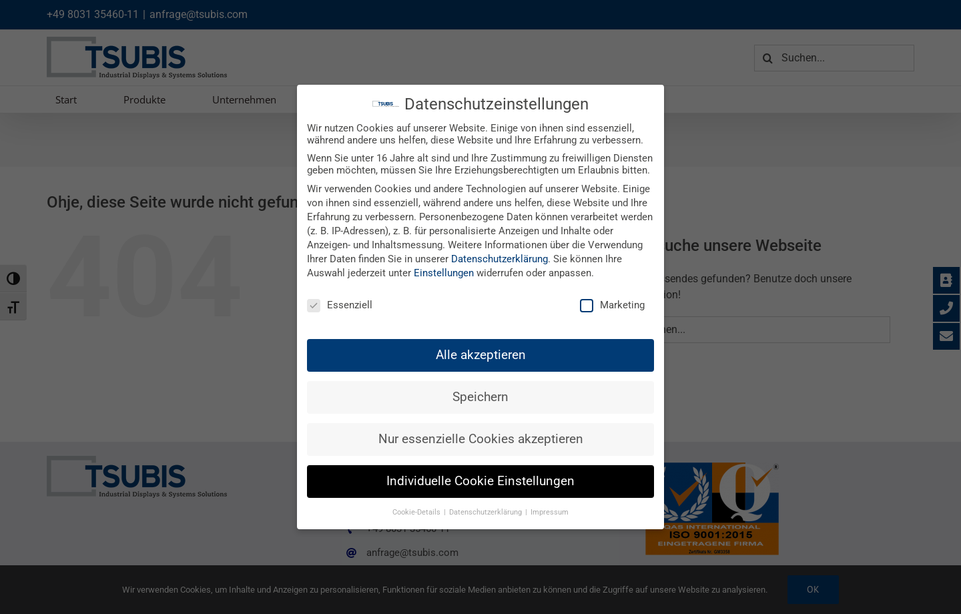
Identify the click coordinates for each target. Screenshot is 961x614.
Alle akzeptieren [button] (481, 354)
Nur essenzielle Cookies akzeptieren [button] (480, 439)
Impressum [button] (550, 512)
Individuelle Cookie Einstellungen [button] (480, 481)
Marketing (612, 305)
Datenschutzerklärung (499, 259)
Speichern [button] (480, 397)
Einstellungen (444, 273)
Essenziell (339, 305)
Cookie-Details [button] (417, 512)
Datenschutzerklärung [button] (486, 512)
